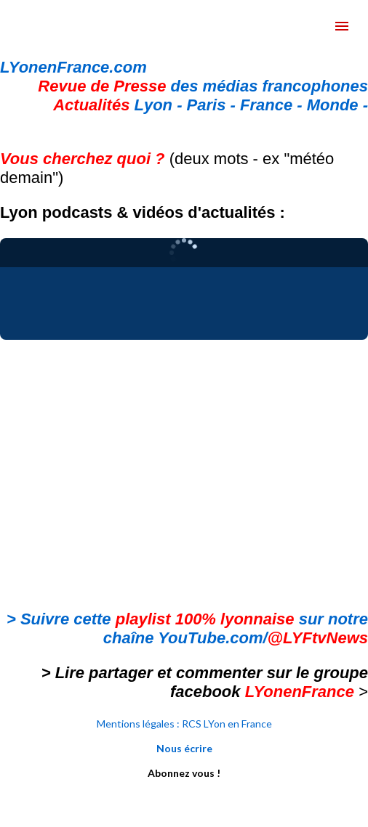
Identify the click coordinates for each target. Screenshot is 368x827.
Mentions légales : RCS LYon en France (184, 723)
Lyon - (119, 105)
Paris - (213, 105)
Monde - (337, 105)
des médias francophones (203, 86)
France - (273, 105)
